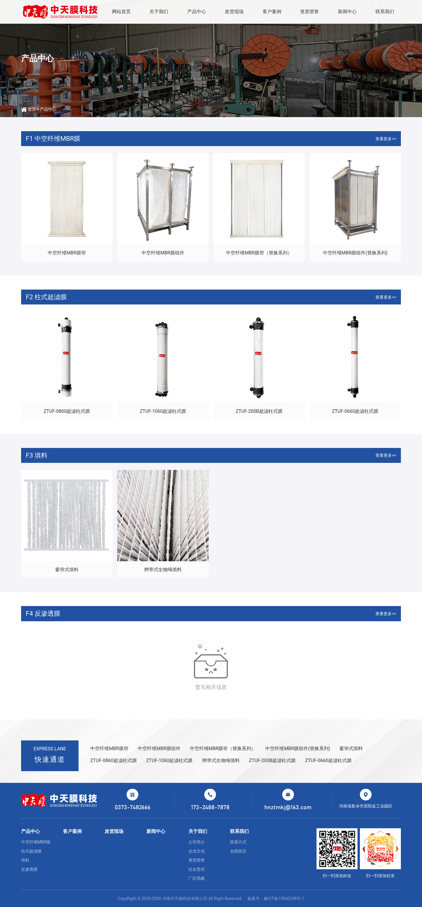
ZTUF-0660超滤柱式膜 (355, 411)
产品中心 (196, 11)
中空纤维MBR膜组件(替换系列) (355, 253)
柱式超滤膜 (31, 851)
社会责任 (196, 869)
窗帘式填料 (67, 569)
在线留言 (238, 851)
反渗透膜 (29, 869)
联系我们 (384, 11)
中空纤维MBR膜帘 (67, 253)
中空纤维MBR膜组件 (163, 253)
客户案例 (272, 11)
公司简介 (196, 842)
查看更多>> (385, 138)
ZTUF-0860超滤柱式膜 (67, 411)
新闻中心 (347, 11)
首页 (32, 109)
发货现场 (234, 11)
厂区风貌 (196, 878)
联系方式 (238, 842)
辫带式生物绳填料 (163, 569)
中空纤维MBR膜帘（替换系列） (259, 253)
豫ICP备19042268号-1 (284, 898)
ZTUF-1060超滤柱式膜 (163, 411)
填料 (25, 860)
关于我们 (158, 11)
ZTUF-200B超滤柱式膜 (259, 411)
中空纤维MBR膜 (35, 842)
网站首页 (121, 11)
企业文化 (196, 851)
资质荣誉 (309, 11)
